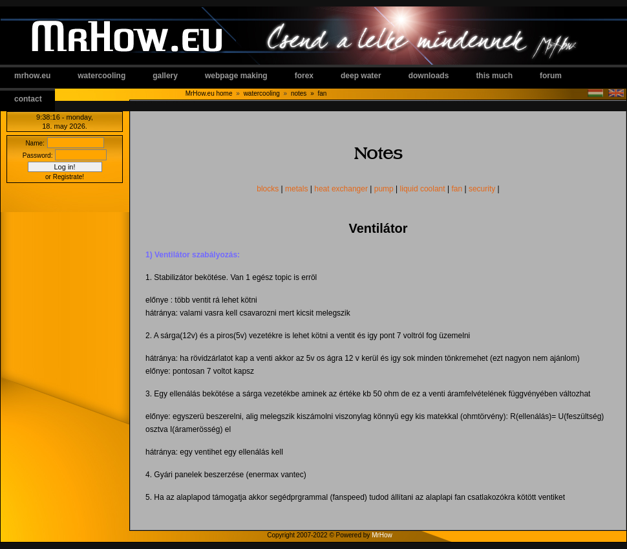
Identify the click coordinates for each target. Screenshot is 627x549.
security (482, 188)
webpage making (236, 75)
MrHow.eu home (209, 93)
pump (384, 188)
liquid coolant (422, 188)
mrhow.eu (32, 75)
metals (296, 188)
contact (28, 98)
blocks (268, 188)
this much (494, 75)
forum (551, 75)
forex (304, 75)
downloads (429, 75)
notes (304, 93)
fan (322, 93)
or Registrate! (64, 176)
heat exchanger (341, 188)
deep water (361, 75)
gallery (165, 75)
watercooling (101, 75)
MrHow (382, 535)
